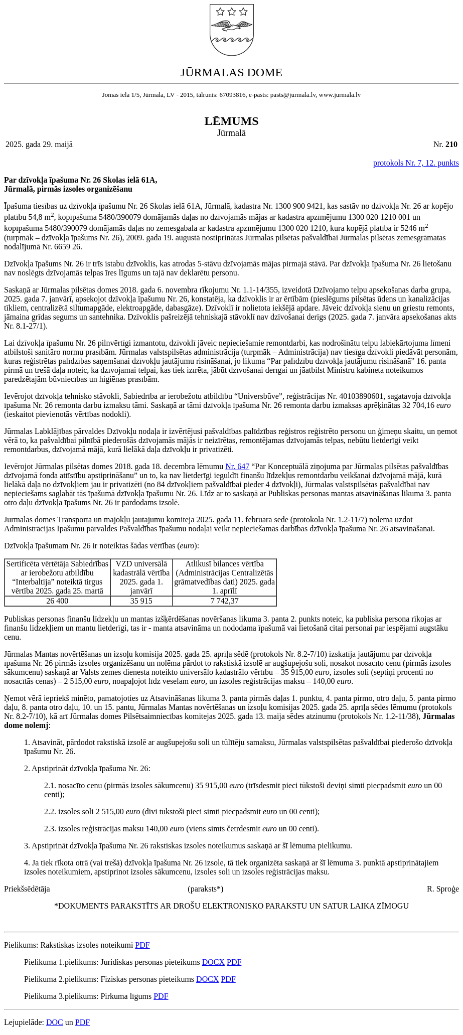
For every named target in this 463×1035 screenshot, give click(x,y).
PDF (142, 945)
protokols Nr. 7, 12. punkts (416, 163)
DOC (54, 1022)
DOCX (213, 962)
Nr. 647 (237, 466)
